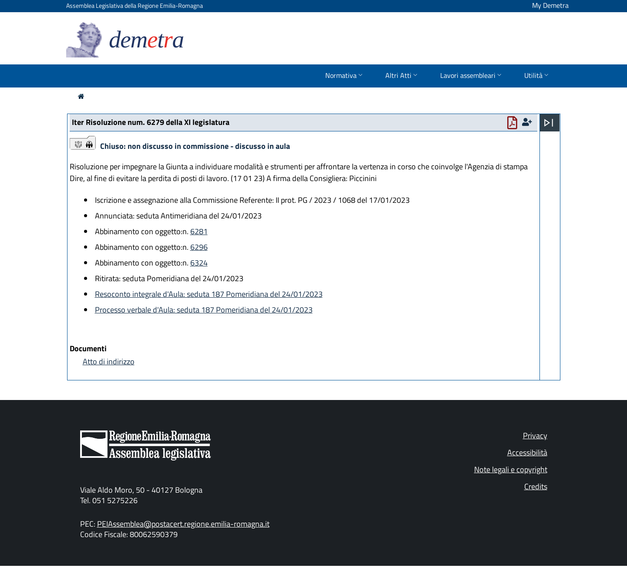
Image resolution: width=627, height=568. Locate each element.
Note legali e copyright (510, 469)
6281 (199, 231)
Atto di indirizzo (109, 361)
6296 (199, 247)
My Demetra (550, 5)
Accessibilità (527, 452)
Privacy (535, 435)
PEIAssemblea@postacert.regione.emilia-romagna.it (183, 524)
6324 (199, 263)
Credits (535, 486)
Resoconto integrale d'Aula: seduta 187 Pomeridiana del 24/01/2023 (209, 294)
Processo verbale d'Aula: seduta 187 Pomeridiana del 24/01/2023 (204, 310)
